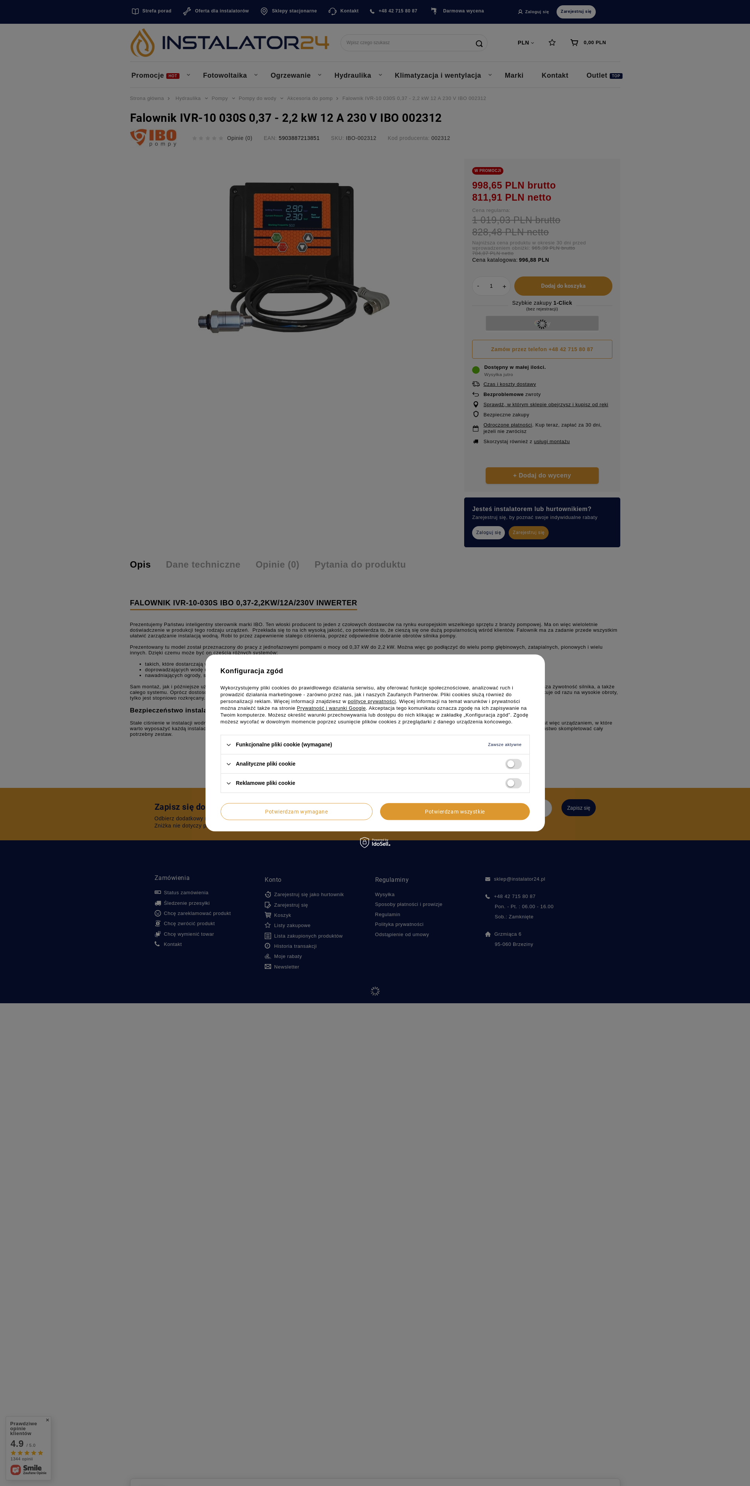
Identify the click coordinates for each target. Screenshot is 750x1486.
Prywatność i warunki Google (331, 708)
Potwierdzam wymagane (296, 812)
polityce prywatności (372, 701)
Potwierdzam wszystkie (455, 812)
